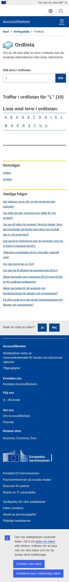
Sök (61, 11)
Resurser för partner (16, 486)
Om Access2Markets (16, 415)
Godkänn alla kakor (29, 563)
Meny (62, 22)
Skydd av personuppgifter (19, 514)
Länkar (7, 172)
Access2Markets (14, 346)
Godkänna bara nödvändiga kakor (38, 573)
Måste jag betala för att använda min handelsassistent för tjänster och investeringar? (30, 291)
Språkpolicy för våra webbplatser (24, 501)
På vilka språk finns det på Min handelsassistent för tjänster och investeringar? (33, 302)
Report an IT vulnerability (19, 492)
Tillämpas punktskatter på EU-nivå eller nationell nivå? (31, 255)
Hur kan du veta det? (52, 2)
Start (6, 31)
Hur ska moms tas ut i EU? (18, 264)
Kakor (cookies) (13, 508)
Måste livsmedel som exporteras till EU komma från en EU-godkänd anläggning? (33, 279)
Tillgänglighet (11, 368)
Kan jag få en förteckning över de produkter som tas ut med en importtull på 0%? (33, 243)
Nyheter (7, 179)
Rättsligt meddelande (17, 520)
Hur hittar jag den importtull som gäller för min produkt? (29, 215)
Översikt (8, 422)
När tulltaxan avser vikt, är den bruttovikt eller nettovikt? (29, 204)
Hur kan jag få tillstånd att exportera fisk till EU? (30, 270)
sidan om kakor (45, 541)
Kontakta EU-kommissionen (21, 473)
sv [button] (50, 11)
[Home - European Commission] (29, 456)
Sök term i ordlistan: (17, 70)
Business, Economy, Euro (19, 438)
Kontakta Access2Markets (20, 384)
